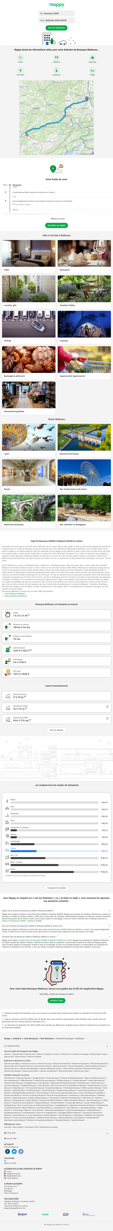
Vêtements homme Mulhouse (47, 1118)
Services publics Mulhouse (22, 1110)
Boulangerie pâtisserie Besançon (24, 1093)
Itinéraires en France (29, 1064)
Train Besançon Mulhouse (14, 594)
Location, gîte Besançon (96, 1080)
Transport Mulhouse (58, 1103)
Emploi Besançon (18, 1088)
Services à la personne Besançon (34, 1095)
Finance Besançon (43, 1093)
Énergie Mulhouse (93, 1118)
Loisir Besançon (43, 1083)
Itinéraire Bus (8, 1057)
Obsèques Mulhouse (42, 1103)
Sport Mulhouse (59, 1108)
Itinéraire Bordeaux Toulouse (95, 1066)
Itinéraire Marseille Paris (99, 1064)
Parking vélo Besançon (29, 1085)
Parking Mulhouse (10, 1105)
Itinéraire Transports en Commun (48, 1054)
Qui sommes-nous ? (11, 1186)
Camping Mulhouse (61, 1105)
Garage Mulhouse (19, 1100)
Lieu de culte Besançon (87, 1093)
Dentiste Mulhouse (29, 1113)
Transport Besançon (79, 1080)
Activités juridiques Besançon (38, 1098)
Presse (6, 1193)
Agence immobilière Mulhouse (74, 1100)
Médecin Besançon (97, 1083)
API (5, 1161)
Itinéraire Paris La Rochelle (72, 1068)
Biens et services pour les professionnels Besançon (68, 1085)
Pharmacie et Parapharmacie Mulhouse (40, 1120)
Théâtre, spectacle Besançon (92, 1088)
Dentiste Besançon (33, 1090)
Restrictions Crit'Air (31, 1127)
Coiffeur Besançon (26, 1080)
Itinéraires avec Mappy (12, 1064)
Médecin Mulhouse (29, 1108)
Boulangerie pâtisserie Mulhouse (70, 1113)
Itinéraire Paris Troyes (81, 1071)
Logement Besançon (19, 1098)
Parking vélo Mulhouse (13, 1108)
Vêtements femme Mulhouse (54, 1110)
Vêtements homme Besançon (71, 1098)
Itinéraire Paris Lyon (44, 1064)
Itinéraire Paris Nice (59, 1066)
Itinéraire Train (66, 1054)
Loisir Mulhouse (79, 1118)
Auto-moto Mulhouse (94, 1100)
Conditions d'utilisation (12, 1201)
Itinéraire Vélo (30, 1054)
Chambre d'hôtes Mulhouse (93, 1103)
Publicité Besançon (19, 1090)
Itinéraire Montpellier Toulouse (51, 1068)
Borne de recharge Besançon (57, 1095)
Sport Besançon (44, 1085)
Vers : (53, 20)
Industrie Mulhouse (65, 1115)
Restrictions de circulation (49, 1127)
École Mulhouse (38, 1110)
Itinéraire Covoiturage (80, 1054)
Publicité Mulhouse (93, 1110)
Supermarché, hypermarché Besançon (64, 1093)
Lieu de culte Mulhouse (35, 1115)
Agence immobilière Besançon (95, 1078)
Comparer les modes (56, 888)
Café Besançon (74, 1095)
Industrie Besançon (48, 1090)
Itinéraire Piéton (18, 1054)
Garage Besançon (39, 1078)
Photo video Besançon (88, 1095)
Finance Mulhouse (19, 1115)
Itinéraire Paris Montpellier (29, 1068)
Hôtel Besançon (9, 1078)
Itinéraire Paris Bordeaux (80, 1064)
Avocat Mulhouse (72, 1108)
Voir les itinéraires (56, 28)
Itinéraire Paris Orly (26, 1066)
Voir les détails (56, 730)
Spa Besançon (54, 1098)
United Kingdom (11, 1178)
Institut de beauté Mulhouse (75, 1110)
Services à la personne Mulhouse (24, 1118)
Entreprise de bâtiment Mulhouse (51, 1100)
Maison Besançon (53, 1078)
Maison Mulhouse (32, 1100)
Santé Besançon (83, 1083)
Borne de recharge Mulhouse (47, 1113)
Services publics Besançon (35, 1088)
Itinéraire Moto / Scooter (98, 1054)
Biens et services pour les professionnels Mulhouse (35, 1105)
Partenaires (14, 1193)
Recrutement (8, 1189)
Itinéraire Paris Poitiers (30, 1071)
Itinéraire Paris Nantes (76, 1066)
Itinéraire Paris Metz (65, 1071)
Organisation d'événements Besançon (64, 1083)
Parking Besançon (31, 1083)
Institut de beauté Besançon (87, 1090)
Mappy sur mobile (10, 1163)
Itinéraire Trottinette (34, 1057)
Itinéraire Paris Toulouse (43, 1066)
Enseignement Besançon (54, 1088)
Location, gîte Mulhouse (74, 1103)
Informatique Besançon (72, 1088)
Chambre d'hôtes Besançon (13, 1083)
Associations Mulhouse (45, 1108)
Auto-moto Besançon (11, 1080)
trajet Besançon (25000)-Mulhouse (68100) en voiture (68, 929)
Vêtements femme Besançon (66, 1090)
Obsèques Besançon (64, 1080)
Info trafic (7, 1127)
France (8, 1171)
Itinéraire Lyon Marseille (48, 1071)
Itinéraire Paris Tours (11, 1068)
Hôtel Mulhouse (88, 1098)
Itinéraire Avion (20, 1057)
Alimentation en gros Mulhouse (14, 1120)
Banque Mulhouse (50, 1115)
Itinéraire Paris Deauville (61, 1064)
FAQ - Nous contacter (11, 1204)
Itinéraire (7, 1054)
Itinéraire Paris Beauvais (12, 1071)
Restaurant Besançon (24, 1078)
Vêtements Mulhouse (63, 1120)
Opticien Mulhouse (78, 1120)
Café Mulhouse (78, 1115)
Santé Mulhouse (102, 1105)
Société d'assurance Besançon (44, 1080)
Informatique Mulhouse (88, 1108)
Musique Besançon (94, 1085)
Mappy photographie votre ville (14, 1208)
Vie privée (24, 1201)
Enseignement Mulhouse (12, 1113)
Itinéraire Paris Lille (11, 1066)
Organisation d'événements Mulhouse (82, 1105)
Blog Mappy (8, 1191)
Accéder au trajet (56, 225)
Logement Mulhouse (65, 1118)
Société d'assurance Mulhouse (23, 1103)
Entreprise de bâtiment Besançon (71, 1078)
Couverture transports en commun (16, 1206)
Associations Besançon (12, 1085)
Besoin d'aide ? (10, 1138)
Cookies (32, 1201)
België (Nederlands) (12, 1176)
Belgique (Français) (12, 1174)
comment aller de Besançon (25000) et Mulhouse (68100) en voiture (45, 940)
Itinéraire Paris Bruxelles (92, 1068)
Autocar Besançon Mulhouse (15, 596)
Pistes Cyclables (18, 1127)
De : (49, 13)
